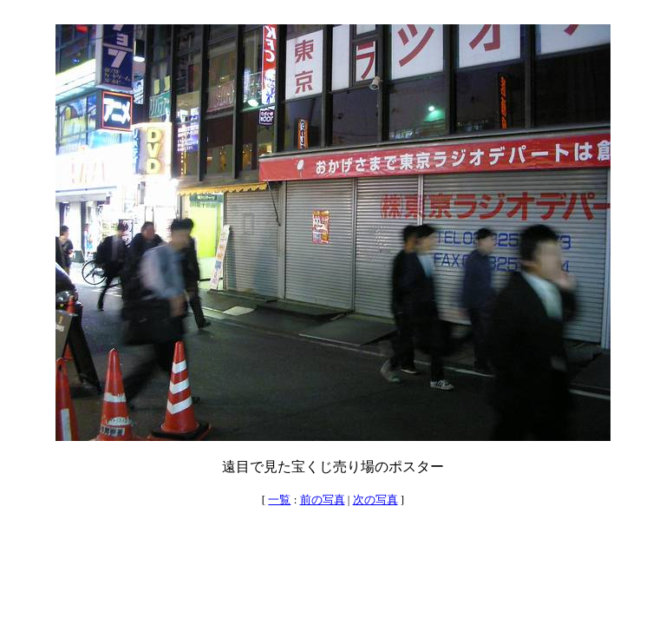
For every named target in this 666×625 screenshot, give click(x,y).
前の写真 (322, 499)
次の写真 (375, 499)
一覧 (279, 499)
